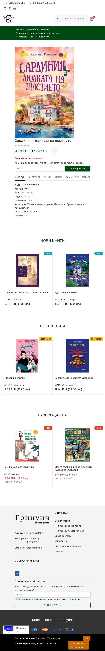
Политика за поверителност (69, 531)
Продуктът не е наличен (28, 158)
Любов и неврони (14, 377)
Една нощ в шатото (66, 292)
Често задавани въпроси (68, 546)
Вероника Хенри (68, 299)
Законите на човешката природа (74, 377)
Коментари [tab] (72, 177)
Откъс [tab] (86, 177)
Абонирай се (52, 605)
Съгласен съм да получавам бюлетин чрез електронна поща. (47, 599)
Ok (87, 638)
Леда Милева (17, 474)
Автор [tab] (47, 177)
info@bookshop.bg (14, 3)
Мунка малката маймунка (19, 466)
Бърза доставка (63, 536)
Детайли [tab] (20, 177)
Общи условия (62, 520)
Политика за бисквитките (68, 526)
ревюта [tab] (58, 177)
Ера (26, 215)
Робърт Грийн (67, 385)
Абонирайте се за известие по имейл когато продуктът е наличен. (49, 163)
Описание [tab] (35, 177)
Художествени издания (40, 204)
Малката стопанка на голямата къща (26, 292)
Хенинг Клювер (30, 211)
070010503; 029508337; (43, 3)
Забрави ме (61, 541)
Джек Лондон (17, 299)
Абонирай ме (77, 168)
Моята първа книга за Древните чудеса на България (74, 468)
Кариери (59, 551)
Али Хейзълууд (17, 385)
